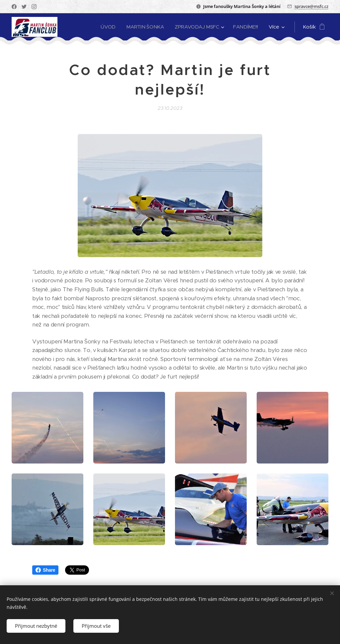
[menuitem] (106, 27)
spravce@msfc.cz (311, 6)
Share (45, 570)
